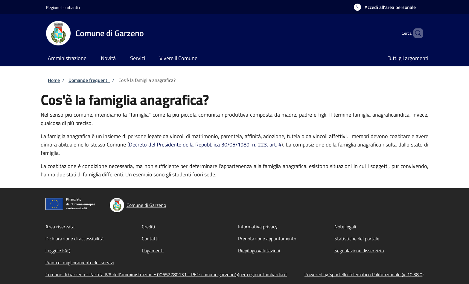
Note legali (345, 226)
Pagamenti (153, 250)
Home (54, 80)
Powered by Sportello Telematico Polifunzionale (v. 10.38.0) (364, 274)
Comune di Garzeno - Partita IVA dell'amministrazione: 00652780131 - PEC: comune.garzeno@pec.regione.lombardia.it (166, 274)
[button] (385, 7)
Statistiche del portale (356, 238)
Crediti (148, 226)
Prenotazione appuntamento (267, 238)
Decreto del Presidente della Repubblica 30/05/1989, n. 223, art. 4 (205, 145)
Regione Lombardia (63, 7)
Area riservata (59, 226)
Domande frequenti (89, 80)
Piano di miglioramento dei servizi (79, 262)
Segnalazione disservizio (359, 250)
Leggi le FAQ (58, 250)
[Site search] (416, 33)
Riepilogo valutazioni (259, 250)
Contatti (150, 238)
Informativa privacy (258, 226)
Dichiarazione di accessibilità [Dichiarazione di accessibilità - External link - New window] (74, 238)
